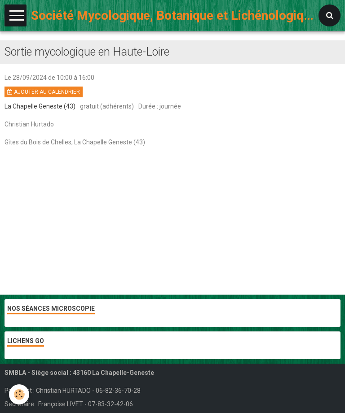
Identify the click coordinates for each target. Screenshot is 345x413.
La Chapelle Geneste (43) (39, 106)
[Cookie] (19, 394)
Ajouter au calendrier (43, 92)
